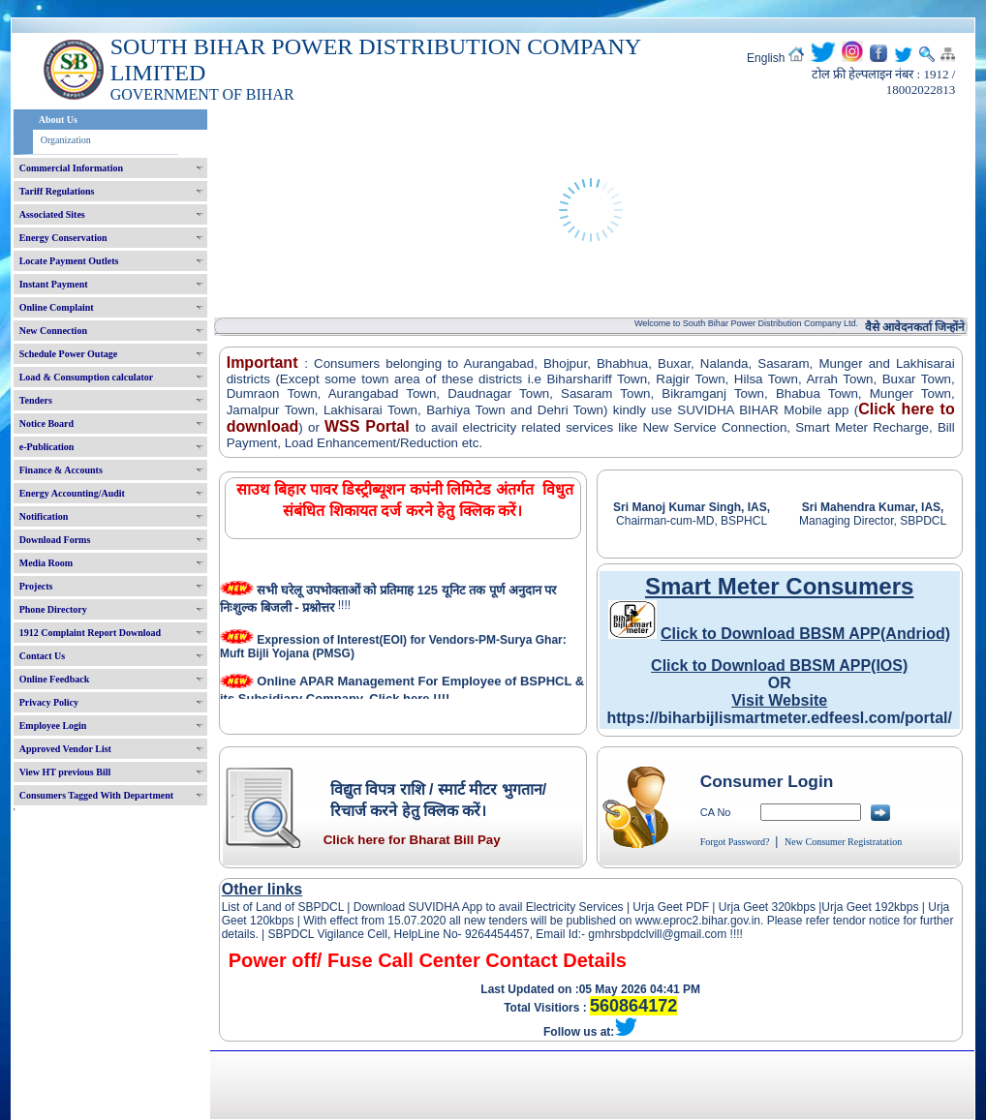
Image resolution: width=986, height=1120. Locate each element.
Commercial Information (71, 168)
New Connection (53, 330)
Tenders (35, 400)
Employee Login (53, 725)
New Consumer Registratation (843, 841)
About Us (58, 119)
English (766, 58)
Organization (66, 140)
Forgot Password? (735, 841)
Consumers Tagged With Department (96, 795)
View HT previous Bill (65, 772)
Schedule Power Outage (68, 353)
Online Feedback (54, 679)
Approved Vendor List (65, 748)
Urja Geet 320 (755, 907)
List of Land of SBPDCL (283, 907)
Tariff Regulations (57, 191)
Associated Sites (52, 214)
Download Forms (55, 539)
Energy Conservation (63, 237)
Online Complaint (56, 307)
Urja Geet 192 (857, 907)
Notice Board (46, 423)
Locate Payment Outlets (69, 261)
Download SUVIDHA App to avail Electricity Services (488, 907)
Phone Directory (53, 609)
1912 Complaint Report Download (90, 632)
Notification (44, 516)
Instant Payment (53, 284)
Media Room (46, 563)
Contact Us (42, 656)
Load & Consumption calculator (86, 377)
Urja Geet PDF (670, 907)
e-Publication (47, 446)
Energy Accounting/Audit (72, 493)
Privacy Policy (48, 702)
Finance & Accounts (61, 470)
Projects (36, 586)
